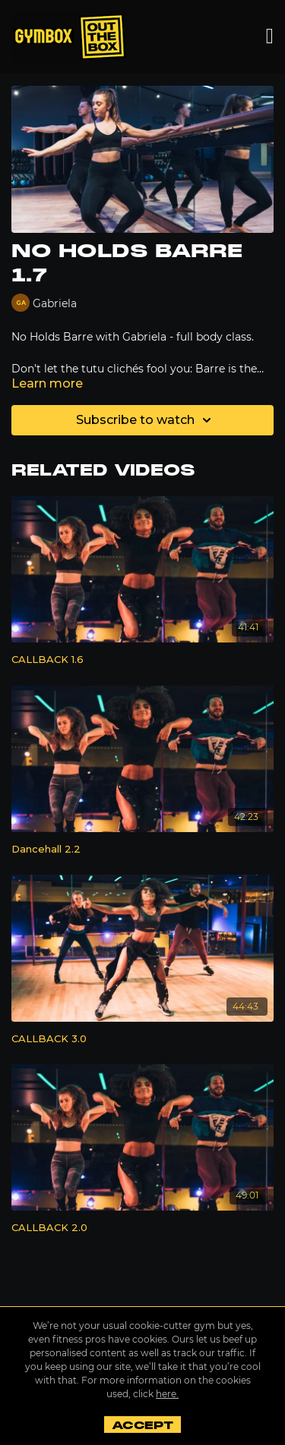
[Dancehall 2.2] (142, 849)
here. (167, 1393)
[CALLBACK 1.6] (142, 660)
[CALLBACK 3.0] (142, 1039)
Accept (142, 1425)
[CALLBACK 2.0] (142, 1228)
